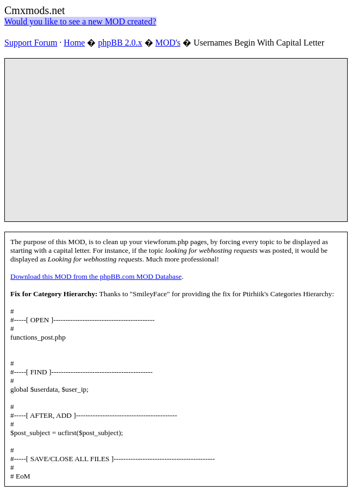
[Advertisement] (181, 140)
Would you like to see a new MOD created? (80, 21)
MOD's (167, 42)
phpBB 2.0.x (120, 42)
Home (74, 42)
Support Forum (30, 42)
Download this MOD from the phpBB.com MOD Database (95, 276)
